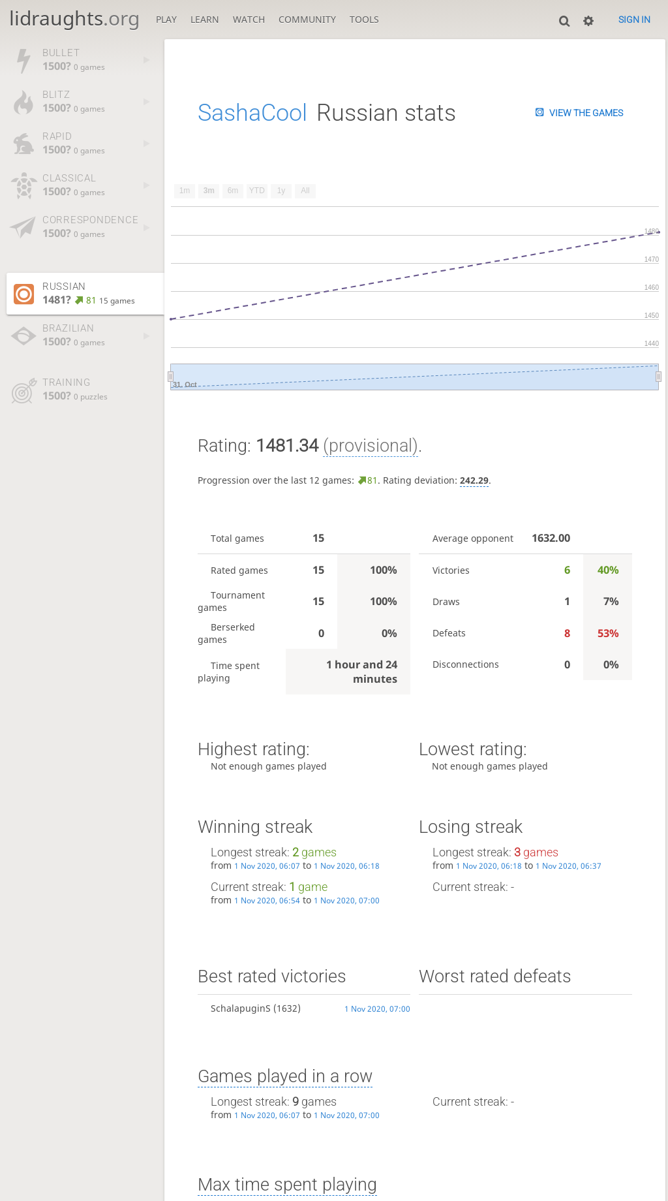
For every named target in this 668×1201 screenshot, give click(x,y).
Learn (204, 19)
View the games (586, 113)
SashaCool (252, 113)
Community (307, 19)
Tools (364, 19)
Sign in (634, 19)
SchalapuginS (241, 1008)
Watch (249, 19)
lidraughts (74, 18)
